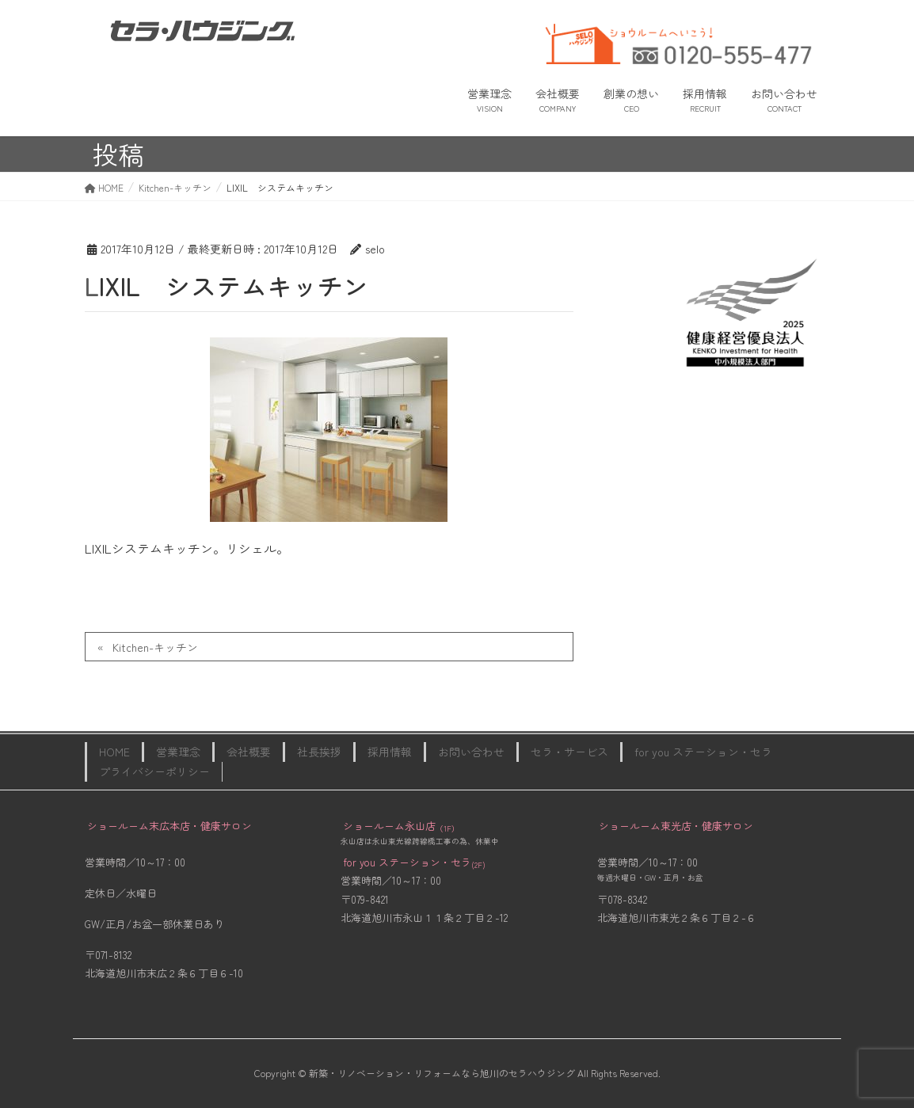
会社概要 (249, 752)
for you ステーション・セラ (703, 752)
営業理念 (178, 752)
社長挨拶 (319, 752)
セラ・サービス (569, 752)
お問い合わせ (471, 752)
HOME (114, 752)
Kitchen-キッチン (155, 647)
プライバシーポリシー (154, 771)
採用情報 (390, 752)
